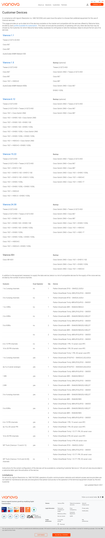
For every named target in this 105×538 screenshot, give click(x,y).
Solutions (48, 5)
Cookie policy (85, 510)
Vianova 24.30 (9, 204)
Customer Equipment (72, 513)
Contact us (97, 4)
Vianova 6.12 (9, 99)
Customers (56, 5)
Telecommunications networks (74, 504)
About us (41, 5)
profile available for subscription (25, 26)
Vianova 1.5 (8, 62)
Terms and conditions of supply (61, 510)
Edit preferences (85, 520)
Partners (64, 5)
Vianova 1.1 (8, 35)
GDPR (71, 516)
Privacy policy (85, 508)
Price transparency (73, 509)
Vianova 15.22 (9, 154)
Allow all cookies (61, 535)
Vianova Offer (61, 503)
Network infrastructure (85, 504)
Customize (41, 535)
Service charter (61, 516)
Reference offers (62, 513)
